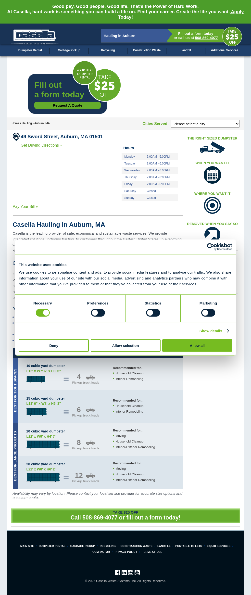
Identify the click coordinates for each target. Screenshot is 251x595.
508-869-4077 (206, 38)
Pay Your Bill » (25, 206)
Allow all (197, 345)
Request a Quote (67, 105)
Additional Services (224, 50)
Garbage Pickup (69, 50)
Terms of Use (152, 551)
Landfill (185, 50)
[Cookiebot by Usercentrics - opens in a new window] (210, 246)
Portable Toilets (188, 545)
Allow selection (125, 345)
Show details (211, 331)
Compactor (101, 551)
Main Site (27, 545)
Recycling (108, 50)
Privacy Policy (126, 551)
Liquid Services (218, 545)
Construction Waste (147, 50)
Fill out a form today (195, 33)
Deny (53, 345)
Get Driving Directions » (41, 145)
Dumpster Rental (30, 50)
